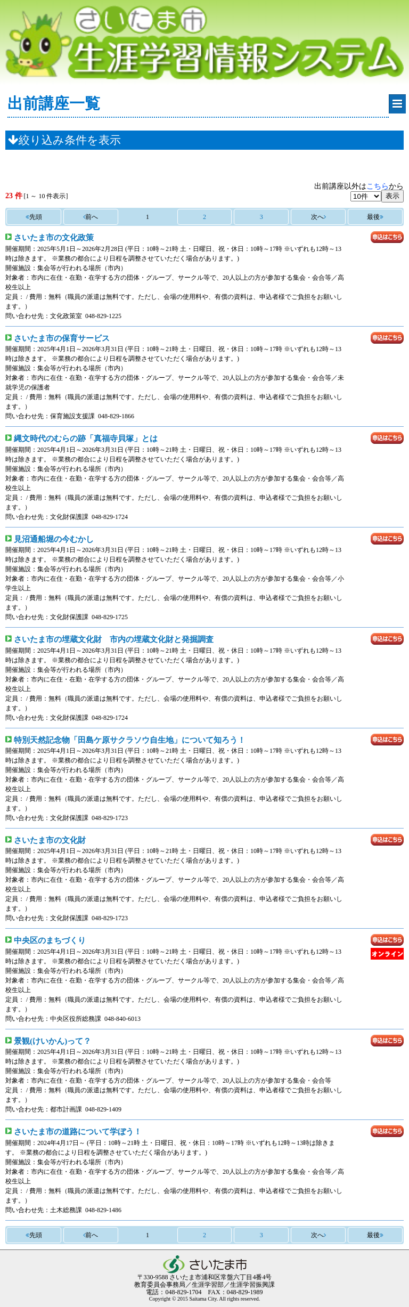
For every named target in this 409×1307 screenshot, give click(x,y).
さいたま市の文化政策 (54, 237)
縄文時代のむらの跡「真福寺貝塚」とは (86, 438)
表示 (392, 196)
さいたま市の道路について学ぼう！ (78, 1131)
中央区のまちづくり (50, 940)
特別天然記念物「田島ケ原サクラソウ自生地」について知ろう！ (130, 739)
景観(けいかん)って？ (52, 1040)
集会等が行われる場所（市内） (82, 268)
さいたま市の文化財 (50, 840)
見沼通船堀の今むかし (54, 538)
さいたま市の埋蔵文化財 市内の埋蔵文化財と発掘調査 (114, 639)
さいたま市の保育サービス (62, 338)
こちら (377, 186)
